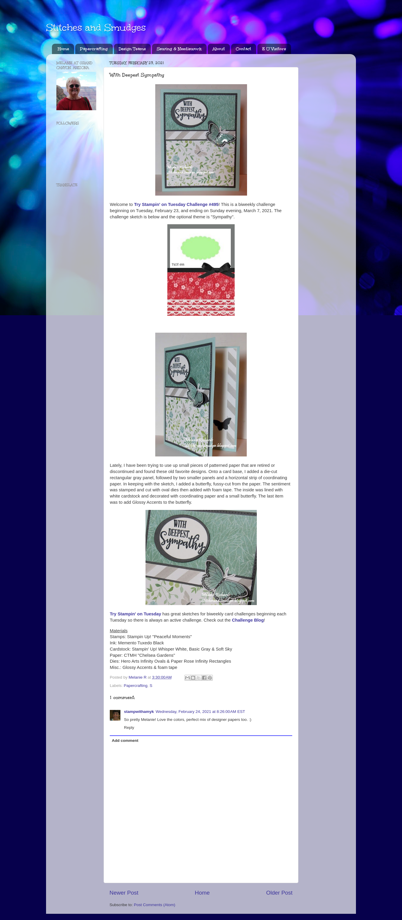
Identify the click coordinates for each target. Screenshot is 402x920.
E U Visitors (274, 49)
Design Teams (132, 49)
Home (63, 49)
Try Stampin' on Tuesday (135, 614)
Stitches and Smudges (96, 27)
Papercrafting (94, 49)
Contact (243, 49)
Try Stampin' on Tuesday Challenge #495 (176, 204)
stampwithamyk (139, 711)
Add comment (125, 740)
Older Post (279, 893)
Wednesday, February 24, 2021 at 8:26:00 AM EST (200, 711)
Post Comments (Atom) (154, 905)
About (219, 49)
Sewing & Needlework (179, 49)
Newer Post (124, 893)
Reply (129, 727)
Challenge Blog (248, 620)
